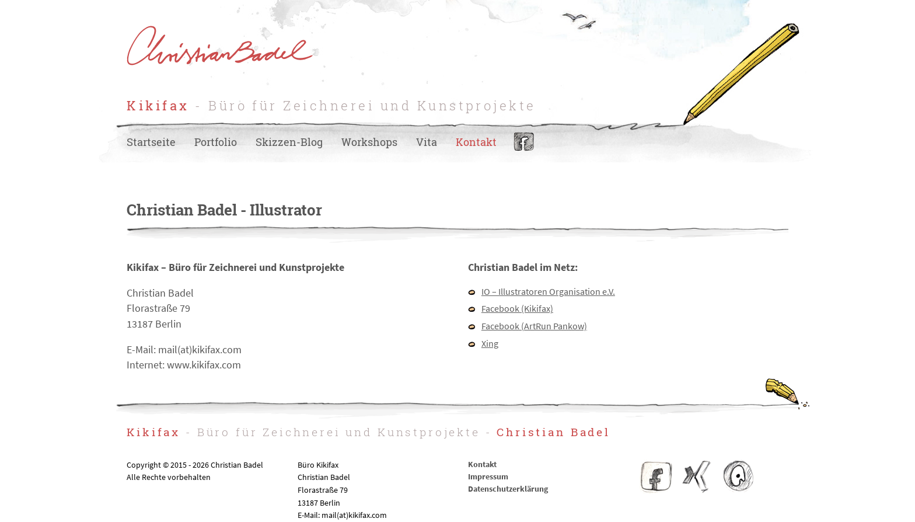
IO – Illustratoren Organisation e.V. (548, 291)
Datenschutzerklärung (508, 488)
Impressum (488, 476)
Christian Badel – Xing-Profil (696, 476)
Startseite (151, 142)
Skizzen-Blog (289, 142)
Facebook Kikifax (656, 476)
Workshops (369, 142)
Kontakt (476, 142)
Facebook (523, 142)
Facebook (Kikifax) (517, 308)
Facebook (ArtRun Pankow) (534, 326)
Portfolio (215, 142)
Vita (426, 142)
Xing (489, 343)
